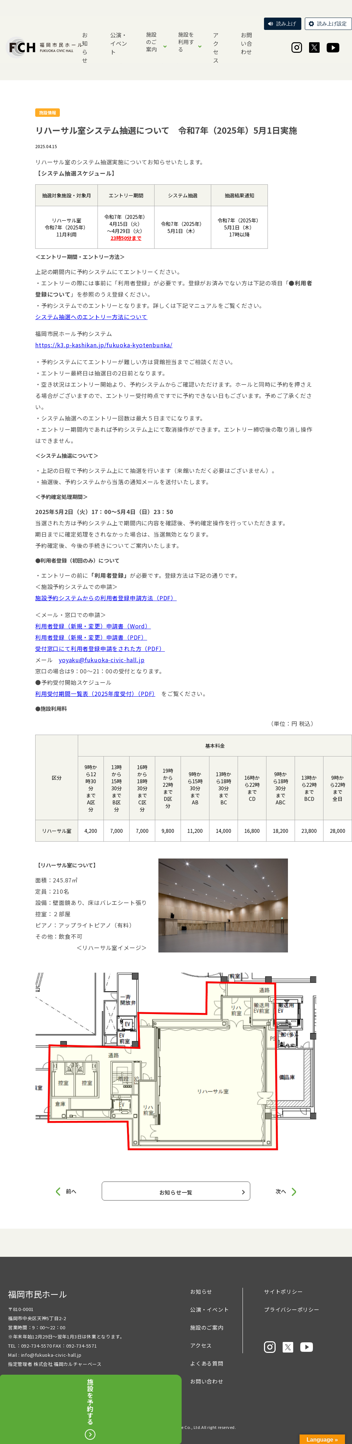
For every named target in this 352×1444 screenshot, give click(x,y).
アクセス (216, 47)
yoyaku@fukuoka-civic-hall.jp (101, 660)
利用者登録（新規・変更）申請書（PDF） (91, 637)
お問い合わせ (246, 43)
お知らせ (85, 47)
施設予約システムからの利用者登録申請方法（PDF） (106, 598)
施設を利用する (186, 42)
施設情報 (47, 112)
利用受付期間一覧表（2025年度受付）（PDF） (95, 693)
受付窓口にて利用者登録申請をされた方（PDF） (100, 648)
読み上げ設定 (332, 23)
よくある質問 (207, 1365)
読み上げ (286, 23)
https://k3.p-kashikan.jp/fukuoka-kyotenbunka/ (103, 345)
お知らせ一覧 (176, 1192)
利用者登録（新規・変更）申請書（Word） (93, 626)
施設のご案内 (151, 42)
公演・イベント (118, 43)
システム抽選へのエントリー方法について (91, 316)
